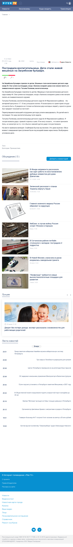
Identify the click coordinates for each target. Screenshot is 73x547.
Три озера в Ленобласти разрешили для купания (54, 360)
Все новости (70, 341)
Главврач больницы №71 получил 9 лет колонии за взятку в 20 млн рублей (45, 417)
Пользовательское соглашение (15, 516)
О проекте (6, 479)
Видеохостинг (8, 499)
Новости (5, 9)
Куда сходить (45, 9)
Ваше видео (7, 509)
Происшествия (15, 148)
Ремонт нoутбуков (9, 523)
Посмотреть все (10, 159)
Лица (4, 513)
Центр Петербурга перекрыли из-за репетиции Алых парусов (49, 368)
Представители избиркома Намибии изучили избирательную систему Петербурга (38, 352)
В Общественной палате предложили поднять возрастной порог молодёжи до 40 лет (42, 394)
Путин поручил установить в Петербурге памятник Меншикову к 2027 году (45, 384)
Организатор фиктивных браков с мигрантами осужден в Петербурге (46, 409)
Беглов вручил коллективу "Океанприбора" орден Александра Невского (46, 426)
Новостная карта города (12, 502)
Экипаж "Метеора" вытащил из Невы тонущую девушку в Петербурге (46, 401)
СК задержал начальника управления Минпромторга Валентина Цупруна (45, 376)
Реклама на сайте (8, 487)
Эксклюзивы (24, 9)
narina (32, 61)
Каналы (5, 506)
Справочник (7, 519)
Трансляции (65, 9)
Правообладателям (9, 483)
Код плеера (41, 62)
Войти (69, 3)
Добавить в (59, 62)
